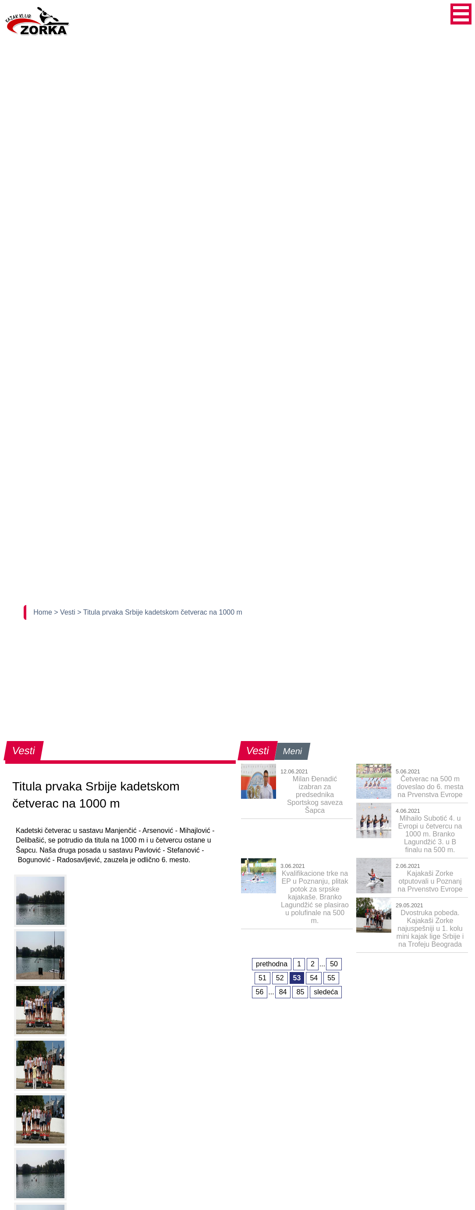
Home (43, 612)
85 (300, 992)
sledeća (326, 992)
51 (262, 978)
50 (334, 964)
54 (314, 978)
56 (260, 992)
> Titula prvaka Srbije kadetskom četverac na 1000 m (159, 612)
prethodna (271, 964)
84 (283, 992)
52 (280, 978)
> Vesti (65, 612)
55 (331, 978)
